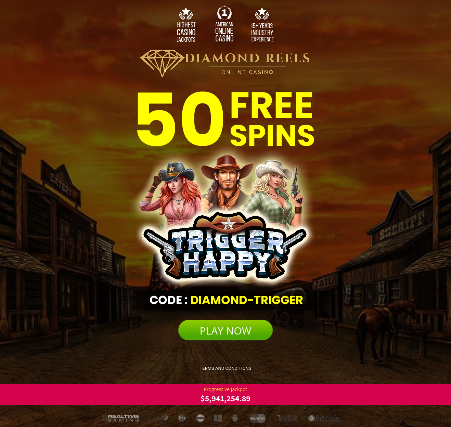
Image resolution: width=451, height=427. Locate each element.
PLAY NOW (225, 331)
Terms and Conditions (226, 368)
